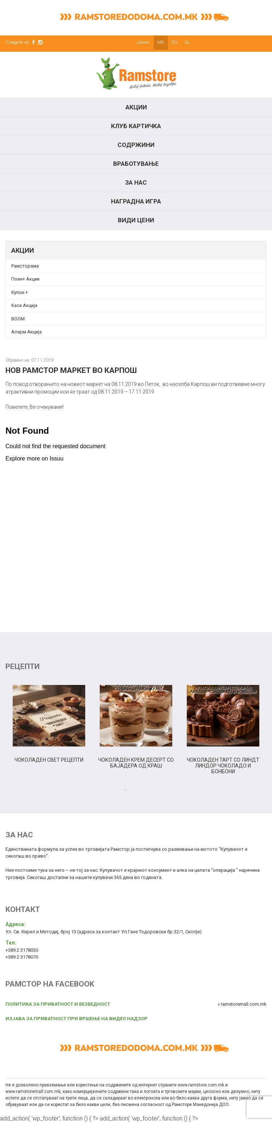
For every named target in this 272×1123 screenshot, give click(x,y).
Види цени (136, 220)
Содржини (136, 144)
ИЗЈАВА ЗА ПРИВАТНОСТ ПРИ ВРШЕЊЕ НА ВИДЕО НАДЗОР (76, 1018)
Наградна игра (136, 201)
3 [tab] (147, 790)
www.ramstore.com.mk (201, 1085)
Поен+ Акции (25, 279)
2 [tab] (136, 790)
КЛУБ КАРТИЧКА (136, 126)
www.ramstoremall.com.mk (33, 1091)
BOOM (18, 318)
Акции (136, 107)
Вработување (136, 163)
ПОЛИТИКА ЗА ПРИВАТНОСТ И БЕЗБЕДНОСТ (57, 1004)
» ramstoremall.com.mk (242, 1004)
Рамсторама (25, 266)
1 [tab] (125, 790)
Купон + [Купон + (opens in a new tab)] (19, 292)
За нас (136, 182)
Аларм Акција (26, 332)
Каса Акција (24, 305)
